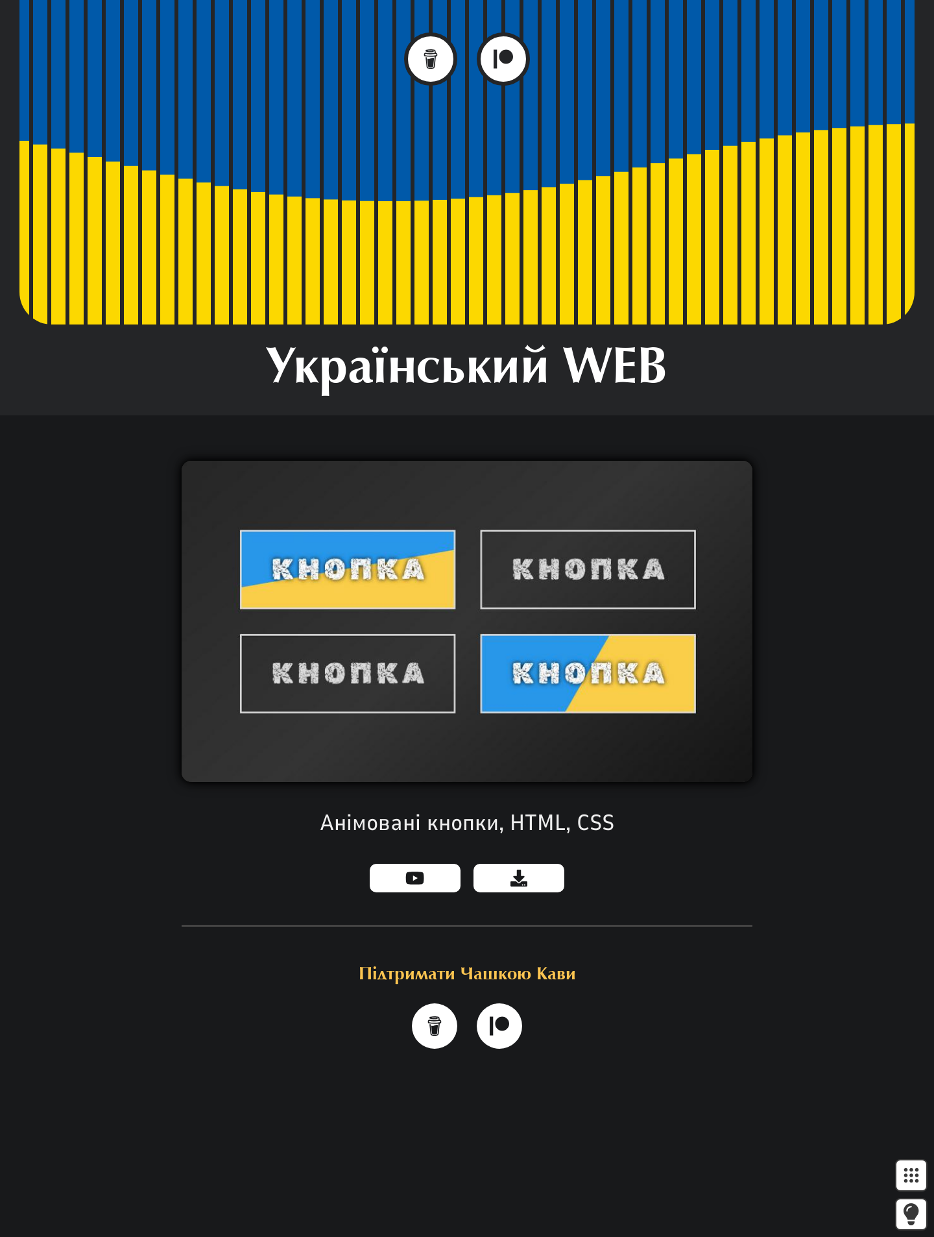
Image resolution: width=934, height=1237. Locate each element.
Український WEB (467, 370)
